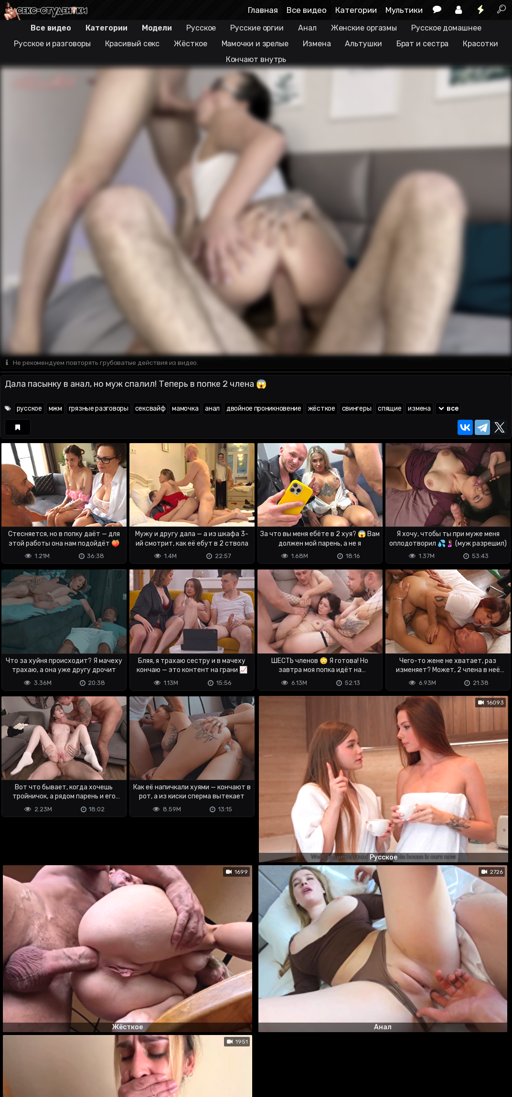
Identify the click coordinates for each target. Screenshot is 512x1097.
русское (29, 409)
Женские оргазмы (364, 27)
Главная (263, 10)
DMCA (15, 1052)
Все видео (307, 10)
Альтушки (363, 43)
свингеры (357, 409)
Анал (307, 27)
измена (419, 409)
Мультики (404, 10)
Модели (157, 27)
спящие (389, 409)
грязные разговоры (98, 409)
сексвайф (150, 409)
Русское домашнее (446, 27)
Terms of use (49, 1052)
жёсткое (321, 409)
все (448, 409)
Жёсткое (190, 43)
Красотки (480, 43)
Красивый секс (132, 43)
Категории (356, 10)
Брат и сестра (422, 43)
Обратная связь (99, 1052)
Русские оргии (257, 27)
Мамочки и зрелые (255, 43)
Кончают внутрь (256, 59)
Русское (201, 27)
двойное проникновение (263, 409)
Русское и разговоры (52, 43)
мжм (55, 409)
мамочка (185, 409)
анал (212, 409)
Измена (317, 43)
